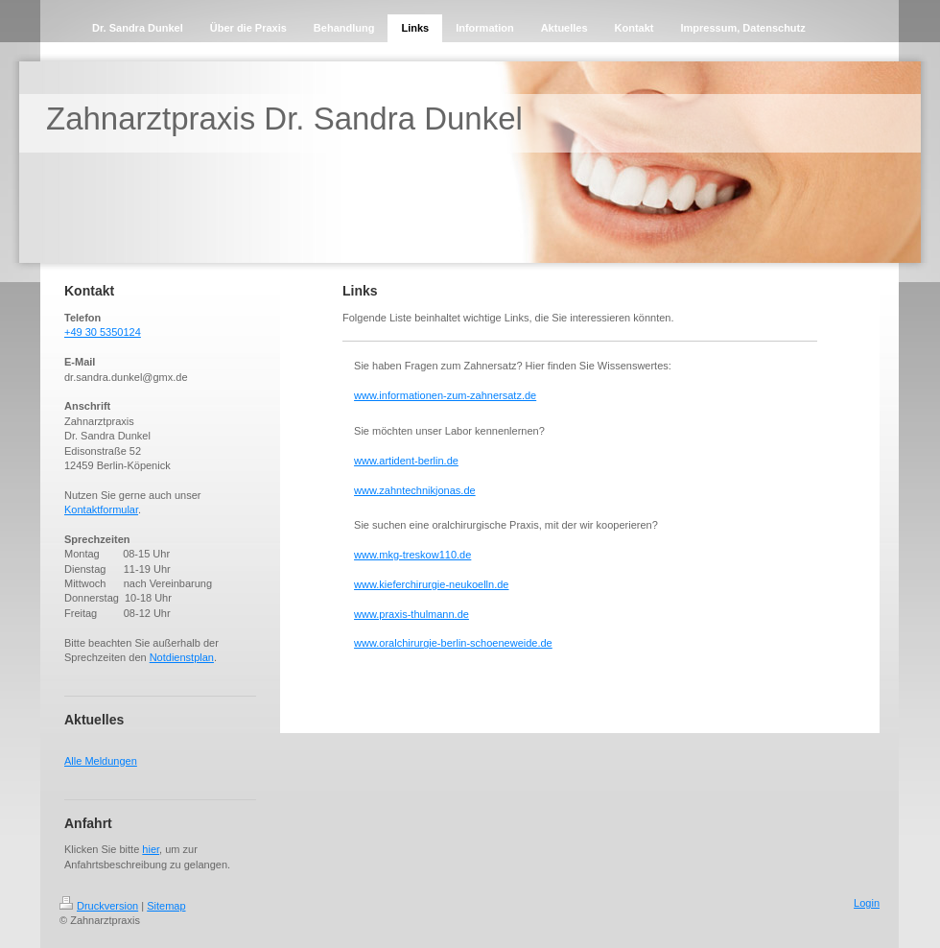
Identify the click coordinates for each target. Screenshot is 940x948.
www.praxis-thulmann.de (411, 614)
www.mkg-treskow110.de (412, 554)
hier (150, 849)
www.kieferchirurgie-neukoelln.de (431, 584)
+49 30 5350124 (102, 332)
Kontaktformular (101, 509)
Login (867, 903)
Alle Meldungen (100, 761)
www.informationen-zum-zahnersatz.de (445, 395)
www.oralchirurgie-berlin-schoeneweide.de (453, 643)
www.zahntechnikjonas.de (415, 490)
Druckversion (98, 906)
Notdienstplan (182, 657)
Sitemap (166, 906)
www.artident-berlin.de (406, 460)
